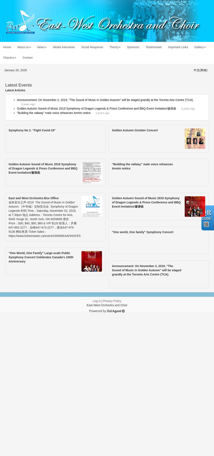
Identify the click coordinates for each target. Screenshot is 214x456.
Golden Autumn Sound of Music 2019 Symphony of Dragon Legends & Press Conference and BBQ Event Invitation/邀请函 (96, 108)
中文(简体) (200, 70)
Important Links (178, 47)
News (42, 47)
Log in (97, 301)
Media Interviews (64, 47)
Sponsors (133, 47)
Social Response (92, 47)
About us (24, 47)
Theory (115, 47)
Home (7, 47)
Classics (9, 57)
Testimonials (154, 47)
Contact (27, 57)
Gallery (200, 47)
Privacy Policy (112, 301)
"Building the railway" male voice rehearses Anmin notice (54, 113)
